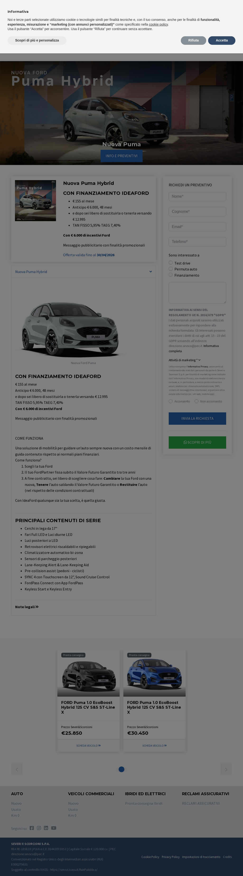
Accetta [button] (222, 40)
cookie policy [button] (158, 24)
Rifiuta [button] (193, 40)
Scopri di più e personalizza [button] (37, 40)
